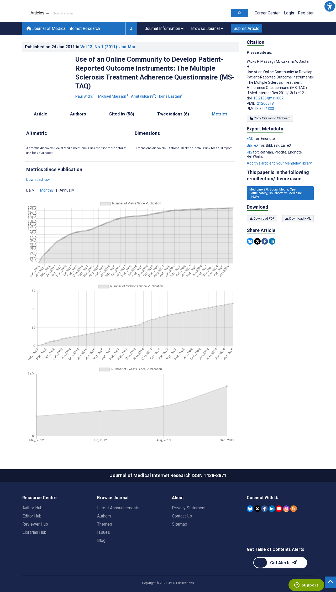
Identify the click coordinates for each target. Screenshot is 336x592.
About (178, 497)
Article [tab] (40, 114)
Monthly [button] (47, 190)
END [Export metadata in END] (250, 138)
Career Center (267, 12)
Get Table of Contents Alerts (275, 549)
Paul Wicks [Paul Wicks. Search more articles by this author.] (85, 96)
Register (306, 12)
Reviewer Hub (35, 524)
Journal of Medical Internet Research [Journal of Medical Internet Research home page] (63, 28)
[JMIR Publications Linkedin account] (272, 508)
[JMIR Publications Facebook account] (264, 508)
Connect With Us (263, 497)
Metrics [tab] (219, 114)
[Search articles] (239, 13)
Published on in (80, 46)
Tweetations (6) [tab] (173, 114)
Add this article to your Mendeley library (279, 163)
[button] (329, 6)
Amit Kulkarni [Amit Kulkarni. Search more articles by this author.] (143, 96)
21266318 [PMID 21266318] (265, 103)
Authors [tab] (78, 114)
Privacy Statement (189, 507)
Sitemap (179, 524)
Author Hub (32, 507)
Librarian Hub (34, 532)
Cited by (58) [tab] (121, 114)
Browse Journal (112, 497)
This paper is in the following (278, 176)
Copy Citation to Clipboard (270, 118)
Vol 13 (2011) (108, 46)
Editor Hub (31, 516)
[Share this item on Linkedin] (272, 241)
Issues (103, 532)
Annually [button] (67, 190)
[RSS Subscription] (293, 508)
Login (289, 12)
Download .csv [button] (38, 179)
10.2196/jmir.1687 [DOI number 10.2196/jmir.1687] (268, 98)
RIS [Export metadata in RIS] (250, 152)
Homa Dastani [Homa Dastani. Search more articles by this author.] (170, 96)
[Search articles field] (140, 13)
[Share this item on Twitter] (257, 241)
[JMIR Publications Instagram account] (286, 508)
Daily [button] (30, 190)
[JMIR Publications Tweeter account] (257, 508)
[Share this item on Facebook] (264, 241)
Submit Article (246, 28)
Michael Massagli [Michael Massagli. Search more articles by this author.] (113, 96)
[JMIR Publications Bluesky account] (250, 508)
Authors (104, 516)
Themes (104, 524)
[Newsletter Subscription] (280, 562)
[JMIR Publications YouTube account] (279, 508)
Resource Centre (39, 497)
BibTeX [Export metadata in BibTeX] (253, 145)
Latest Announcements (118, 507)
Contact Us (182, 516)
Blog (101, 540)
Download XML (298, 218)
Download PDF (262, 218)
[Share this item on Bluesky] (250, 241)
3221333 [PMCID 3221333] (266, 109)
